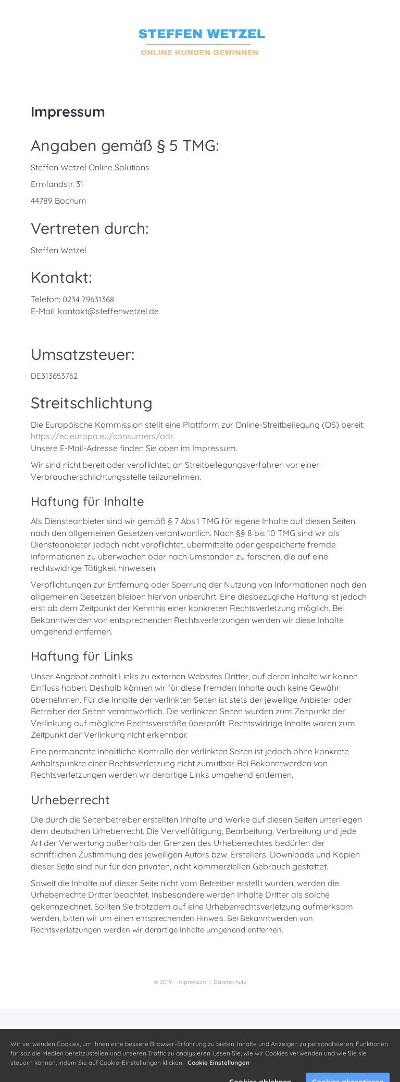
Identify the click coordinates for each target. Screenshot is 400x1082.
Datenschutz (230, 982)
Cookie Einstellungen (218, 1071)
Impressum (191, 982)
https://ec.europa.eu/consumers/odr (101, 436)
